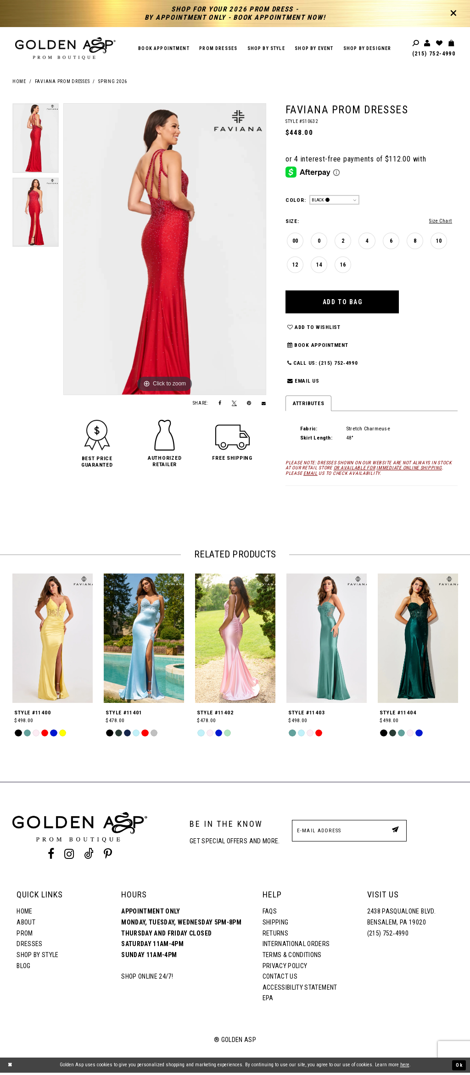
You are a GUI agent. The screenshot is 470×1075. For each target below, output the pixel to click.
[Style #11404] (418, 640)
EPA (268, 1000)
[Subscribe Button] (395, 832)
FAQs (270, 914)
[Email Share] (264, 403)
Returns (275, 935)
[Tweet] (234, 403)
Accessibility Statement (300, 989)
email (310, 476)
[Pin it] (249, 403)
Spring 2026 (112, 81)
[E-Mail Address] (349, 833)
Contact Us (280, 978)
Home (19, 81)
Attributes (308, 405)
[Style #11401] (144, 640)
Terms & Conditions (292, 957)
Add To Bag (343, 302)
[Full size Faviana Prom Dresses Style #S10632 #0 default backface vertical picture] (165, 249)
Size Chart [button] (440, 221)
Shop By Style (37, 957)
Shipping (276, 924)
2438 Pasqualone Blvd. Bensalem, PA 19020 (401, 919)
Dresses (29, 946)
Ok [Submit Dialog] (459, 1067)
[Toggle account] (428, 43)
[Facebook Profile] (50, 856)
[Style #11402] (235, 640)
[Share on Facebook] (220, 403)
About (26, 924)
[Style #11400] (52, 640)
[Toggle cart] (452, 43)
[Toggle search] (416, 43)
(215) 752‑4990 (433, 53)
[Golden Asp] (65, 48)
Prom (25, 935)
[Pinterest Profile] (108, 856)
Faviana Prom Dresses (62, 81)
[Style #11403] (326, 640)
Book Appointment (317, 347)
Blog (23, 968)
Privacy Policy (285, 968)
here (404, 1067)
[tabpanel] (35, 140)
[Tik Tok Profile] (89, 856)
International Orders (296, 946)
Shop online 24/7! (147, 978)
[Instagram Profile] (69, 856)
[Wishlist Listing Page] (440, 43)
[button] (97, 461)
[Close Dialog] (10, 1067)
